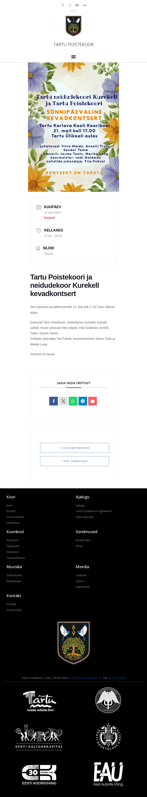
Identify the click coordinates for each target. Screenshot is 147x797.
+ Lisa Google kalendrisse (75, 447)
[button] (73, 56)
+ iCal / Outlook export (74, 461)
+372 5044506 (117, 678)
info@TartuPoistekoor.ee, (86, 678)
